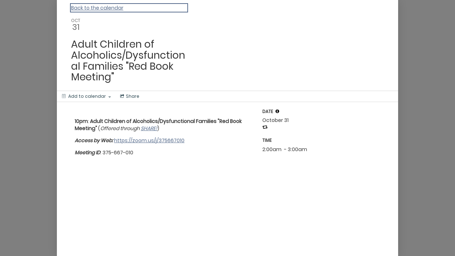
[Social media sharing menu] (129, 96)
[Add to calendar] (86, 96)
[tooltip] (277, 111)
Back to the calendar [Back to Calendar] (97, 7)
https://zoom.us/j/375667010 (149, 140)
